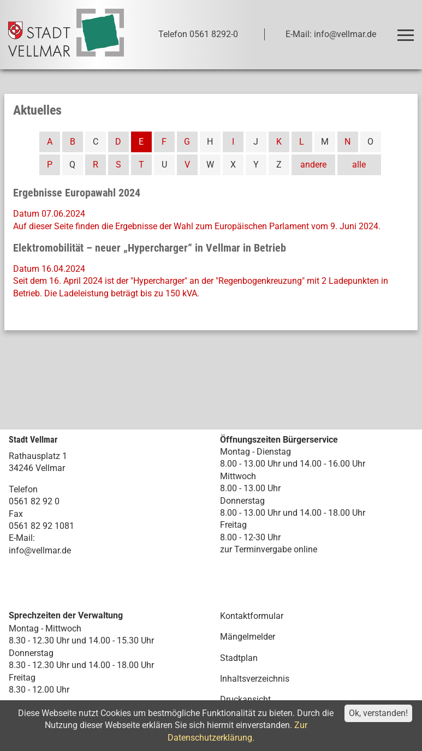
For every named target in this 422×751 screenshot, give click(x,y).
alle (359, 164)
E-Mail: (22, 538)
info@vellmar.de (40, 550)
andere (313, 164)
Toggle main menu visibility (407, 30)
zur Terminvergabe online (268, 549)
